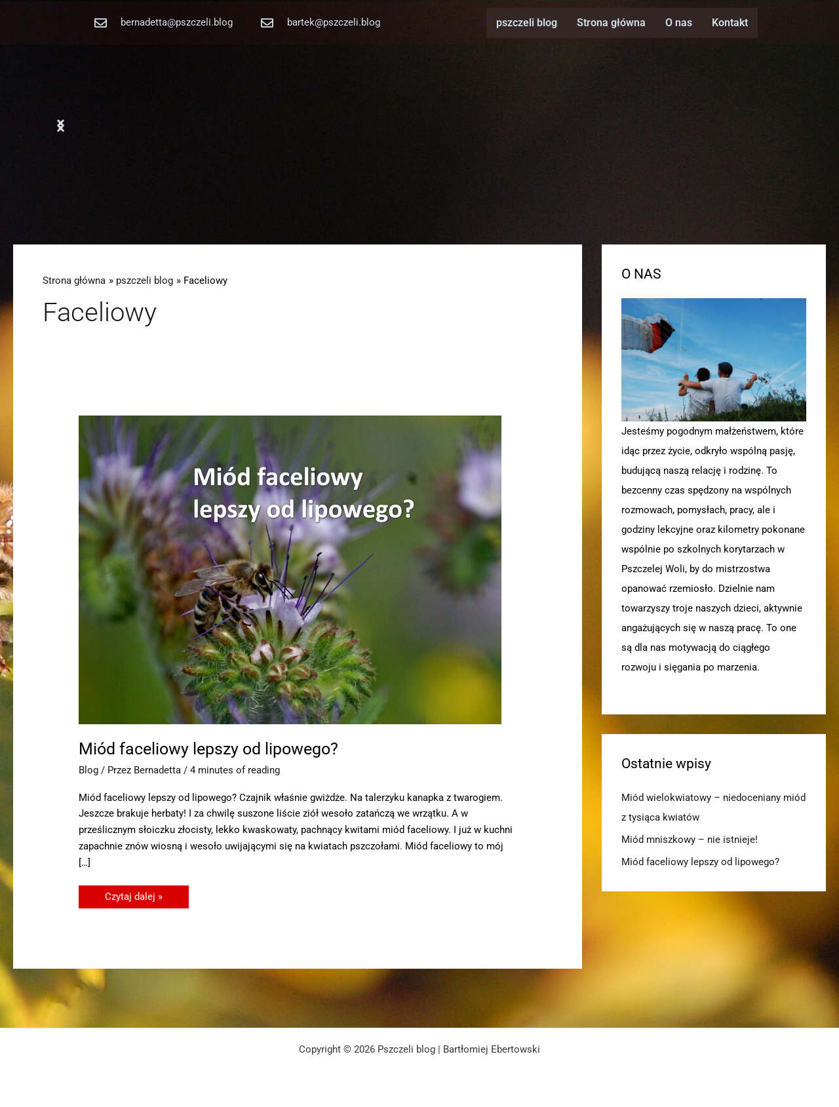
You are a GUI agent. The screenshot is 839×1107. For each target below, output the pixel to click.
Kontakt (730, 22)
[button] (60, 125)
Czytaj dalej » (133, 894)
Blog (88, 770)
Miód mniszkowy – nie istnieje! (689, 839)
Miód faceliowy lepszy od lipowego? (208, 748)
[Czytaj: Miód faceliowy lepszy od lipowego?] (290, 569)
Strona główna (611, 22)
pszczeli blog (526, 22)
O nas (678, 22)
